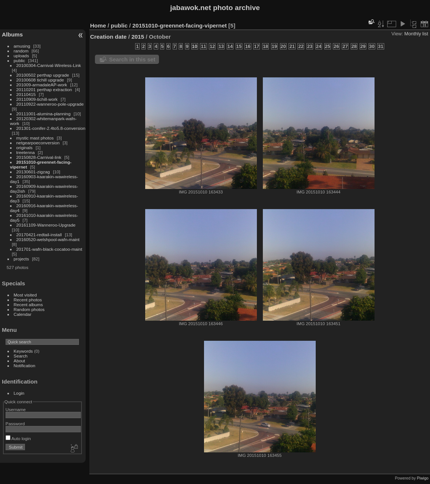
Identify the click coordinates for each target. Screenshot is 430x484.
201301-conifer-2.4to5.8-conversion (51, 128)
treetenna (25, 152)
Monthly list (416, 33)
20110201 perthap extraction (44, 89)
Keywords (23, 351)
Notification (24, 365)
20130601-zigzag (33, 171)
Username (16, 409)
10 (194, 46)
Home (98, 25)
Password (15, 423)
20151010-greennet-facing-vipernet (180, 25)
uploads (21, 55)
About (19, 360)
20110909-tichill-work (37, 99)
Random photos (29, 309)
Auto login (18, 438)
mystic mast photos (35, 137)
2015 (137, 36)
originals (24, 147)
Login (19, 393)
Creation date (108, 36)
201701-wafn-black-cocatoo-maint (49, 249)
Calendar (23, 314)
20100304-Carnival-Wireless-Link (48, 65)
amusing (22, 46)
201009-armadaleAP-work (41, 84)
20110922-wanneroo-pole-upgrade (50, 104)
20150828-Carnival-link (38, 157)
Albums (12, 34)
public (19, 60)
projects (21, 258)
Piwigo (423, 478)
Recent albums (28, 304)
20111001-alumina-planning (43, 113)
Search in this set (132, 59)
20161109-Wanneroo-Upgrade (46, 224)
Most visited (25, 294)
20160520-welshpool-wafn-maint (48, 239)
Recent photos (28, 299)
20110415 (26, 94)
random (21, 50)
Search (21, 355)
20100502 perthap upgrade (42, 75)
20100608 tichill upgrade (40, 79)
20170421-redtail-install (39, 234)
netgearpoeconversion (38, 142)
